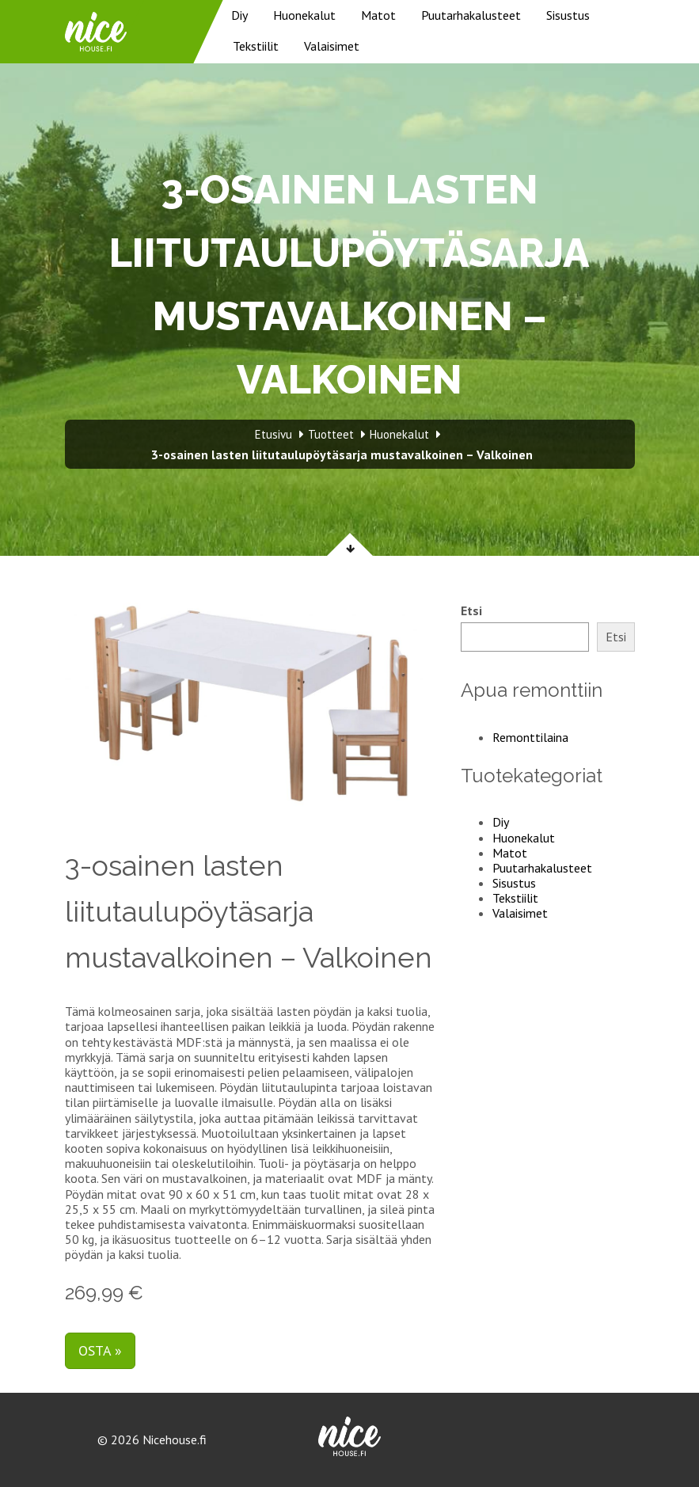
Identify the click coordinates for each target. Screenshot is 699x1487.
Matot (378, 15)
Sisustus (568, 15)
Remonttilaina (530, 737)
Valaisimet (331, 46)
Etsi (471, 610)
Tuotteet (331, 434)
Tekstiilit (256, 46)
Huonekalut (304, 15)
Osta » (100, 1350)
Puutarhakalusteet (471, 15)
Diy (239, 15)
